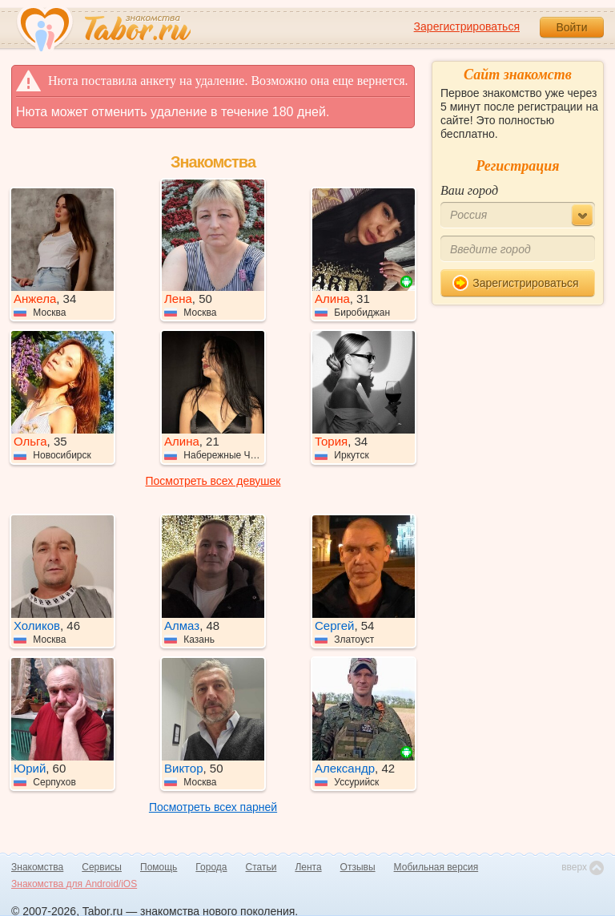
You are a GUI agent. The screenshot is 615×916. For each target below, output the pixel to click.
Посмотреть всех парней (213, 807)
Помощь (158, 867)
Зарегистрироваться (467, 26)
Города (211, 867)
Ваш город (469, 190)
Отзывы (358, 867)
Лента (308, 867)
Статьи (261, 867)
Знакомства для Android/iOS (74, 884)
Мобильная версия (436, 867)
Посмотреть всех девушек (213, 480)
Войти (571, 27)
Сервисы (102, 867)
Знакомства (37, 867)
